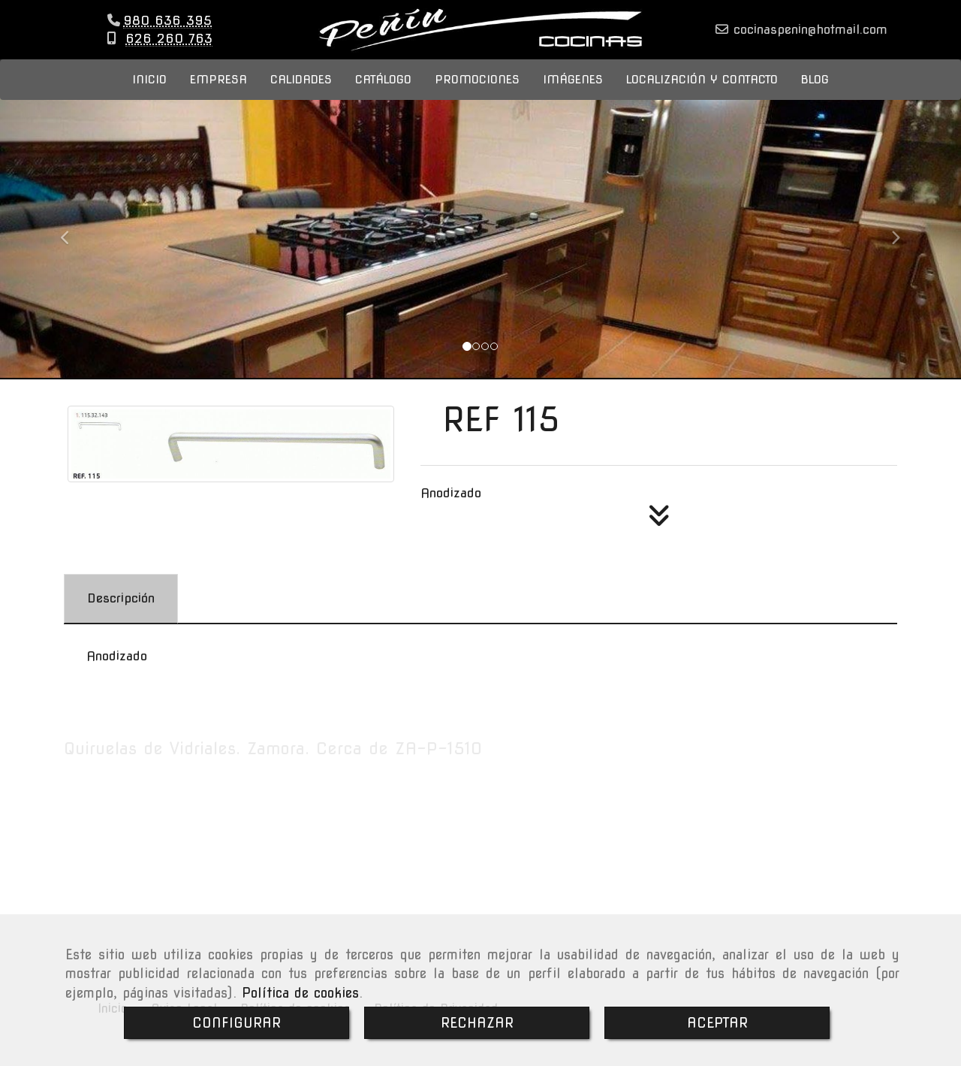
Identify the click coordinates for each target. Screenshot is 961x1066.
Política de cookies (300, 993)
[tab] (121, 614)
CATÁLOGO (383, 94)
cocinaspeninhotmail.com (807, 36)
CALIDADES (301, 94)
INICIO (149, 94)
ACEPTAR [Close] (717, 1023)
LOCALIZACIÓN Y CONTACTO (702, 94)
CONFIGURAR (236, 1023)
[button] (72, 245)
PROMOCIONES (477, 94)
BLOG (815, 94)
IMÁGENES (573, 94)
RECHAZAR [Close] (477, 1023)
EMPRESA (218, 94)
